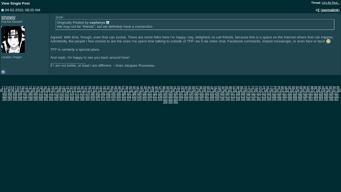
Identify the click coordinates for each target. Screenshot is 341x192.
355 (326, 99)
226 (331, 93)
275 (248, 96)
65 (226, 87)
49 (167, 87)
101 (22, 90)
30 (97, 87)
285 (300, 96)
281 (279, 96)
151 (281, 90)
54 (186, 87)
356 (331, 99)
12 (30, 87)
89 (315, 87)
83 (293, 87)
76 (267, 87)
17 (48, 87)
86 (304, 87)
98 (8, 90)
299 (35, 99)
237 (51, 96)
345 (274, 99)
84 (297, 87)
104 (38, 90)
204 (217, 93)
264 (191, 96)
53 (182, 87)
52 (178, 87)
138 (214, 90)
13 (34, 87)
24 (75, 87)
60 (208, 87)
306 (72, 99)
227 (336, 93)
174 (61, 93)
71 (248, 87)
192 (155, 93)
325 (170, 99)
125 (147, 90)
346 (279, 99)
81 (286, 87)
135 (198, 90)
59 (204, 87)
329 (191, 99)
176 (72, 93)
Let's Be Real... (331, 2)
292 (336, 96)
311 (98, 99)
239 (61, 96)
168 (30, 93)
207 (232, 93)
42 (141, 87)
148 (266, 90)
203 (212, 93)
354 (321, 99)
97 (5, 90)
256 (150, 96)
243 (82, 96)
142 (235, 90)
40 (134, 87)
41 (137, 87)
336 (227, 99)
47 (160, 87)
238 (56, 96)
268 (212, 96)
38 (126, 87)
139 (219, 90)
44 (149, 87)
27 (85, 87)
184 (113, 93)
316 (123, 99)
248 (108, 96)
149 (271, 90)
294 (9, 99)
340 (248, 99)
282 (284, 96)
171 (46, 93)
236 (46, 96)
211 (253, 93)
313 (108, 99)
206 (227, 93)
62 (215, 87)
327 (181, 99)
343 (264, 99)
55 (189, 87)
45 (152, 87)
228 (4, 96)
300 (41, 99)
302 (51, 99)
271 (227, 96)
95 (337, 87)
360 (175, 102)
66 (230, 87)
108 (58, 90)
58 (200, 87)
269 (217, 96)
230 (15, 96)
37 (122, 87)
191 (150, 93)
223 (316, 93)
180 (93, 93)
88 (312, 87)
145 (250, 90)
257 (155, 96)
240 (66, 96)
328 (186, 99)
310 (93, 99)
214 (269, 93)
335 (222, 99)
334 (217, 99)
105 (43, 90)
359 (170, 102)
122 (131, 90)
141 (230, 90)
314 (113, 99)
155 (302, 90)
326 (175, 99)
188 (134, 93)
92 (326, 87)
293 (4, 99)
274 (243, 96)
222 (310, 93)
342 (259, 99)
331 (201, 99)
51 (174, 87)
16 (45, 87)
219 (295, 93)
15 (41, 87)
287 (310, 96)
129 (167, 90)
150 (276, 90)
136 (204, 90)
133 (188, 90)
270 (222, 96)
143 (240, 90)
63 (219, 87)
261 (175, 96)
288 (316, 96)
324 (165, 99)
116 (100, 90)
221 (305, 93)
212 (259, 93)
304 (61, 99)
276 (253, 96)
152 (287, 90)
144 (245, 90)
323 (160, 99)
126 (152, 90)
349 (295, 99)
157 (313, 90)
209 (243, 93)
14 (37, 87)
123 (136, 90)
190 (144, 93)
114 (90, 90)
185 (118, 93)
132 (183, 90)
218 (289, 93)
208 (238, 93)
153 (292, 90)
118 (110, 90)
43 (145, 87)
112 (79, 90)
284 (295, 96)
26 (82, 87)
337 (232, 99)
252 (129, 96)
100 (17, 90)
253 (134, 96)
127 (157, 90)
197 (181, 93)
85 (300, 87)
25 (78, 87)
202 (207, 93)
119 (115, 90)
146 (256, 90)
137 (209, 90)
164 (9, 93)
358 (165, 102)
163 (4, 93)
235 (41, 96)
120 (121, 90)
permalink (330, 10)
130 (172, 90)
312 (103, 99)
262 (181, 96)
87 (308, 87)
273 (238, 96)
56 (193, 87)
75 (263, 87)
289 (321, 96)
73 (256, 87)
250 (118, 96)
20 (60, 87)
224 (321, 93)
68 (238, 87)
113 (84, 90)
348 (289, 99)
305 (66, 99)
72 (252, 87)
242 (77, 96)
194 (165, 93)
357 (336, 99)
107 (53, 90)
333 (212, 99)
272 (232, 96)
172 (51, 93)
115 (95, 90)
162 (338, 90)
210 (248, 93)
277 (259, 96)
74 (260, 87)
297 (25, 99)
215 (274, 93)
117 (105, 90)
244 (87, 96)
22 (67, 87)
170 (41, 93)
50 (171, 87)
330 (196, 99)
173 (56, 93)
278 (264, 96)
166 (20, 93)
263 (186, 96)
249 (113, 96)
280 (274, 96)
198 (186, 93)
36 (119, 87)
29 (93, 87)
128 (162, 90)
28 (89, 87)
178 (82, 93)
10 (23, 87)
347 (284, 99)
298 (30, 99)
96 (1, 90)
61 (211, 87)
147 (261, 90)
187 (129, 93)
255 (144, 96)
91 (323, 87)
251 (123, 96)
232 (25, 96)
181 (98, 93)
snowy (8, 17)
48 (163, 87)
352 (310, 99)
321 (150, 99)
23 (71, 87)
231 (20, 96)
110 (69, 90)
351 (305, 99)
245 (93, 96)
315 (118, 99)
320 (144, 99)
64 (223, 87)
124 (141, 90)
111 (74, 90)
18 (52, 87)
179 (87, 93)
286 (305, 96)
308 (82, 99)
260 (170, 96)
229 (9, 96)
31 (100, 87)
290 (326, 96)
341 (253, 99)
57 (197, 87)
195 (170, 93)
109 (64, 90)
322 (155, 99)
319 (139, 99)
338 (238, 99)
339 (243, 99)
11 (26, 87)
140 (224, 90)
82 (289, 87)
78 (275, 87)
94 (334, 87)
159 (323, 90)
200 (196, 93)
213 (264, 93)
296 (20, 99)
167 (25, 93)
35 (115, 87)
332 (207, 99)
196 (175, 93)
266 (201, 96)
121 (126, 90)
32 (104, 87)
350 (300, 99)
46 (156, 87)
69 (241, 87)
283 (289, 96)
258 (160, 96)
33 (108, 87)
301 (46, 99)
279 (269, 96)
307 (77, 99)
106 (48, 90)
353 (316, 99)
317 (129, 99)
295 (15, 99)
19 (56, 87)
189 (139, 93)
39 (130, 87)
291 (331, 96)
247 (103, 96)
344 (269, 99)
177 (77, 93)
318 (134, 99)
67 (234, 87)
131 (178, 90)
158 (318, 90)
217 (284, 93)
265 (196, 96)
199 (191, 93)
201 (201, 93)
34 (112, 87)
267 (207, 96)
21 (63, 87)
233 (30, 96)
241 (72, 96)
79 (278, 87)
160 (328, 90)
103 (32, 90)
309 (87, 99)
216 (279, 93)
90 (319, 87)
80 (282, 87)
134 (193, 90)
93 (330, 87)
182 (103, 93)
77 (271, 87)
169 (35, 93)
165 (15, 93)
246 (98, 96)
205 (222, 93)
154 (297, 90)
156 (307, 90)
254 (139, 96)
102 (27, 90)
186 (123, 93)
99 (12, 90)
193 (160, 93)
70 (245, 87)
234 (35, 96)
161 (333, 90)
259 (165, 96)
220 (300, 93)
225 (326, 93)
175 (66, 93)
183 (108, 93)
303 (56, 99)
